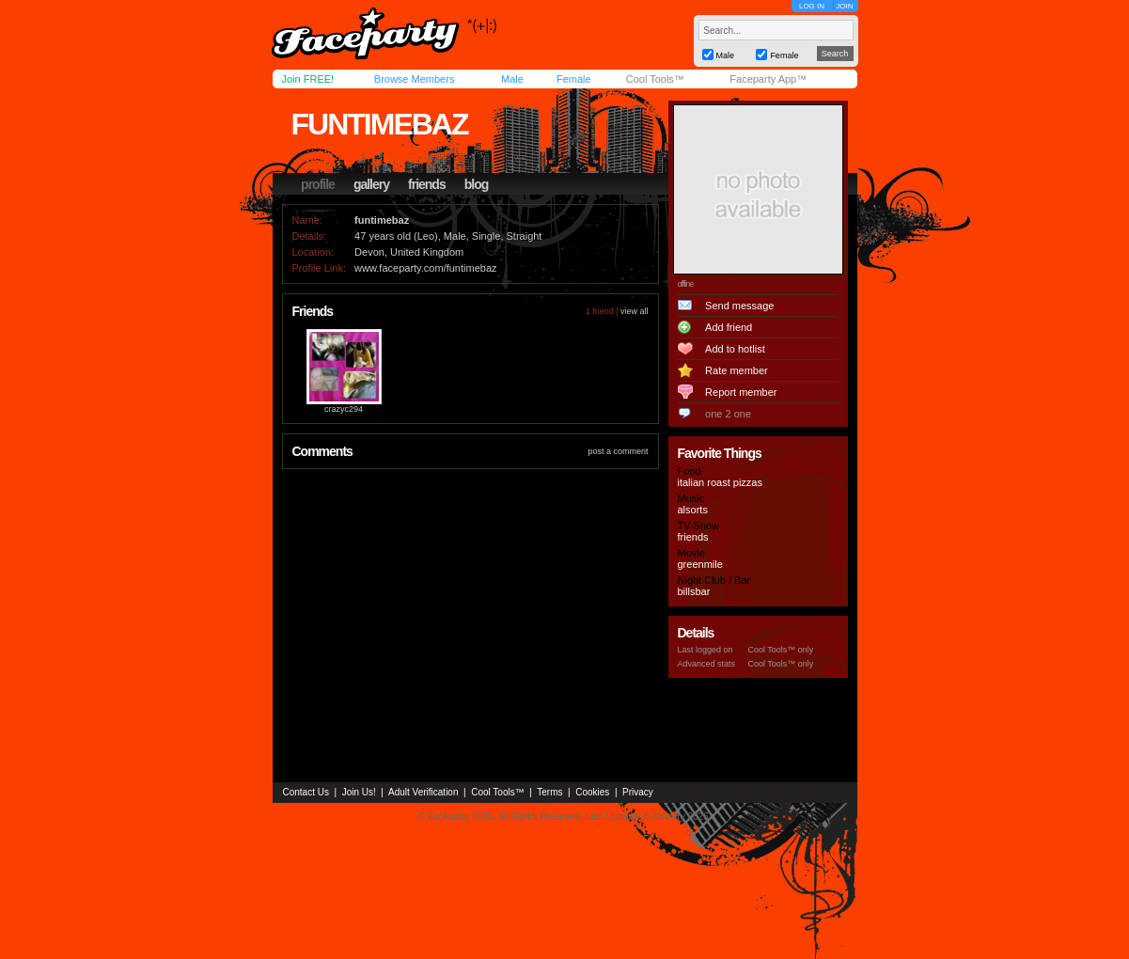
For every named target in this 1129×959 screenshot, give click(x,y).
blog (476, 184)
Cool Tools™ (655, 79)
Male (512, 79)
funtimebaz (379, 124)
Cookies (592, 792)
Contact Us (306, 792)
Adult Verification (423, 792)
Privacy (637, 792)
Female (574, 79)
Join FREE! (308, 79)
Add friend (728, 327)
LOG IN (811, 6)
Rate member (736, 370)
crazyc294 (343, 409)
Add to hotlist (735, 348)
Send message (739, 305)
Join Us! (359, 792)
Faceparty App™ (768, 79)
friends (427, 184)
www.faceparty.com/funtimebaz (425, 268)
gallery (371, 184)
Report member (740, 392)
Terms (549, 792)
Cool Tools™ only (781, 649)
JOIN (844, 6)
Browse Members (414, 79)
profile (318, 184)
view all (634, 311)
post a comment (618, 451)
